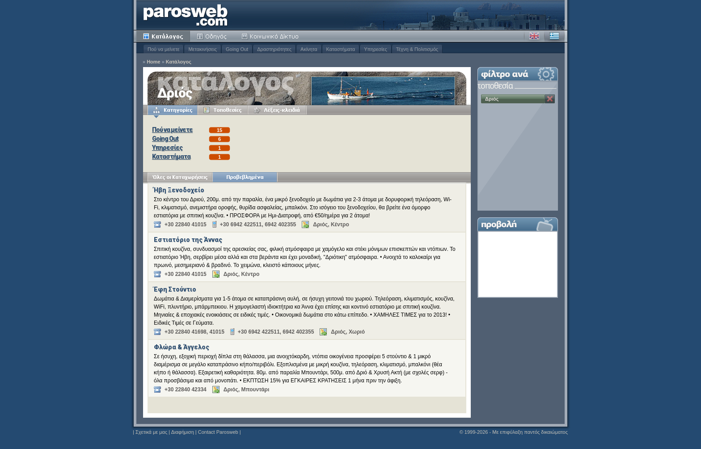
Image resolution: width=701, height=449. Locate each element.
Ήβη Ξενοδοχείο (179, 190)
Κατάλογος (163, 36)
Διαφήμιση (182, 432)
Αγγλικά (534, 36)
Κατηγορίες (172, 110)
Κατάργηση (550, 98)
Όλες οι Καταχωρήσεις (180, 177)
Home (153, 61)
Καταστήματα (340, 49)
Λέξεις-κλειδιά (277, 110)
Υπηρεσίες (375, 49)
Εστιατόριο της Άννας (188, 239)
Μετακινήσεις (202, 49)
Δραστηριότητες (274, 49)
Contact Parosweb (218, 432)
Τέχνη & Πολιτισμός (417, 49)
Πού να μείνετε (163, 49)
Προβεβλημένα (245, 177)
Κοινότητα (271, 36)
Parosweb (185, 15)
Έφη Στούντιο (175, 289)
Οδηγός (212, 36)
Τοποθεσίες (222, 110)
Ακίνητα (308, 49)
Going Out (237, 49)
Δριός (491, 99)
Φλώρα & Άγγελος (181, 347)
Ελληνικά (554, 36)
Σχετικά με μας (151, 432)
